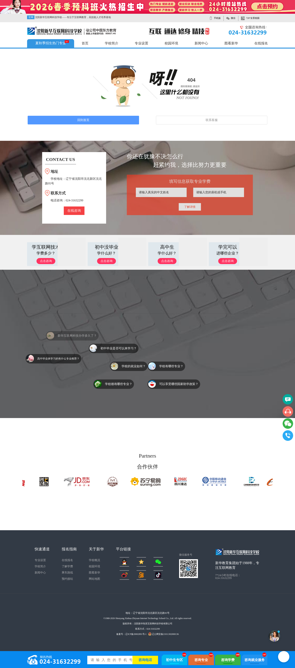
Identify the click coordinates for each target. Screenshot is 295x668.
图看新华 (231, 43)
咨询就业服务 (254, 660)
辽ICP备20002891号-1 (136, 634)
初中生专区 (174, 660)
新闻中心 (201, 43)
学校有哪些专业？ (171, 366)
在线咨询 (74, 211)
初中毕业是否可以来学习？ (118, 348)
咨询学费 (228, 660)
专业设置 (141, 43)
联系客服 (212, 120)
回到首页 (83, 120)
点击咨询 (46, 261)
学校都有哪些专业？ (118, 384)
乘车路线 (67, 572)
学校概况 (94, 560)
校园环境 (171, 43)
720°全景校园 (252, 18)
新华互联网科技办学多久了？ (77, 340)
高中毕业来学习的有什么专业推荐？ (58, 358)
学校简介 (111, 43)
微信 (233, 18)
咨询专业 (201, 660)
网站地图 (94, 578)
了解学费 (67, 566)
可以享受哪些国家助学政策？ (178, 384)
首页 (85, 43)
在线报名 (261, 43)
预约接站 (67, 578)
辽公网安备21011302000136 (163, 634)
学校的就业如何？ (134, 366)
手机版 (217, 18)
